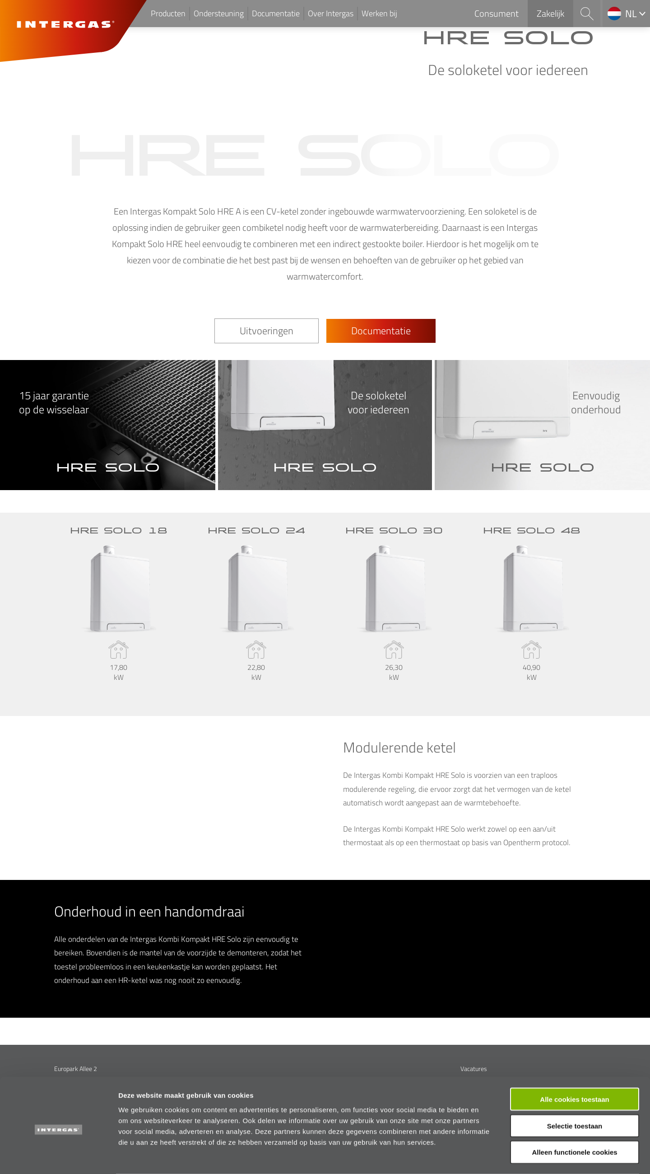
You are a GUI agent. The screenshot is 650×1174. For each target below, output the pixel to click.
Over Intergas (330, 13)
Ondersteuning (219, 13)
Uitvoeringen (266, 330)
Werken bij (379, 13)
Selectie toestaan (575, 1090)
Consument (496, 13)
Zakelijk (550, 13)
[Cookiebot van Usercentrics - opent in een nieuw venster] (58, 1156)
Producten (168, 13)
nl (631, 13)
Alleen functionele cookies (574, 1116)
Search (586, 13)
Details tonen (487, 1156)
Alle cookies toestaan (574, 1063)
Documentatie (276, 13)
